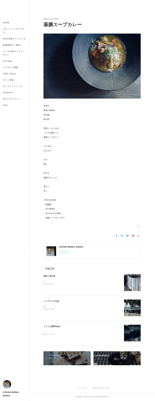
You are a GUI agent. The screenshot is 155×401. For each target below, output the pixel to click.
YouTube (7, 61)
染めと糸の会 (49, 276)
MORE (6, 99)
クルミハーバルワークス (14, 30)
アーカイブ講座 (10, 67)
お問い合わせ (9, 74)
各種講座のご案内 (12, 45)
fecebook (8, 92)
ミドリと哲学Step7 (51, 326)
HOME (6, 22)
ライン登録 (8, 80)
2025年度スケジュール (14, 39)
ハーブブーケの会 (51, 301)
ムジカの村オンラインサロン (14, 53)
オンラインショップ (13, 86)
